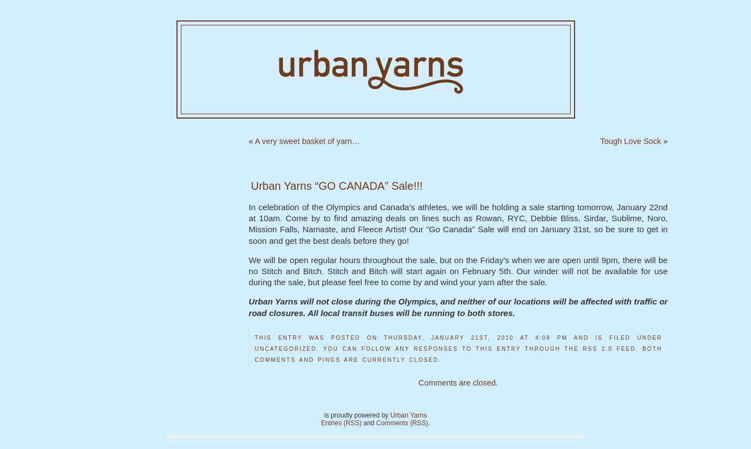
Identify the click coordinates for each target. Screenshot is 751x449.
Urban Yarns (408, 415)
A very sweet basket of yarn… (307, 141)
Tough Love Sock (630, 141)
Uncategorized (286, 349)
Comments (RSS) (402, 423)
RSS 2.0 (598, 349)
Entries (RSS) (341, 423)
